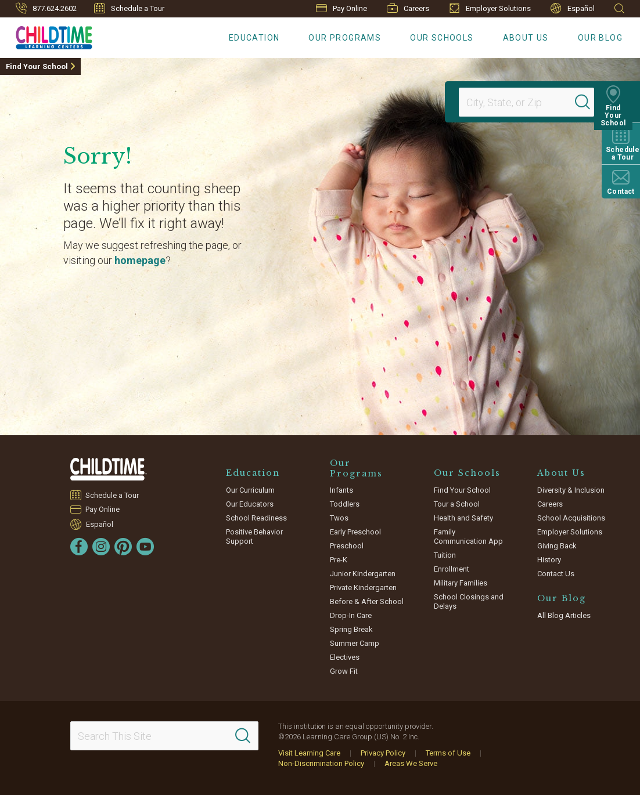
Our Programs (344, 37)
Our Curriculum (250, 490)
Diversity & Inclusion (571, 490)
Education (254, 37)
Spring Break (351, 629)
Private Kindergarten (363, 587)
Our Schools (441, 37)
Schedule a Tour (129, 8)
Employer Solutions (490, 8)
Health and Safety (463, 518)
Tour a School (457, 504)
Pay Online (341, 8)
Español (573, 8)
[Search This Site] (164, 735)
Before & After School (367, 601)
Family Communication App (468, 536)
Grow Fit (344, 671)
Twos (339, 518)
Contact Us (555, 573)
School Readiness (256, 518)
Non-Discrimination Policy (321, 763)
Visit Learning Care (309, 753)
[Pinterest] (123, 546)
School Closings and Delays (469, 601)
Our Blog (600, 37)
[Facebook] (79, 546)
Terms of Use (448, 753)
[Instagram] (101, 546)
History (549, 559)
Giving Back (557, 545)
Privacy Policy (383, 753)
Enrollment (451, 569)
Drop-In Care (351, 615)
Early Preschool (355, 531)
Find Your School (37, 66)
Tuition (445, 555)
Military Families (460, 583)
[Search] (590, 102)
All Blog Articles (564, 615)
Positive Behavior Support (254, 536)
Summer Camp (354, 643)
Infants (341, 490)
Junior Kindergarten (362, 573)
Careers (408, 8)
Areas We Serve (410, 763)
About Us (526, 37)
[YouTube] (145, 546)
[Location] (521, 102)
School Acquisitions (571, 518)
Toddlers (344, 504)
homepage (140, 260)
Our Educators (250, 504)
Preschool (347, 545)
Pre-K (338, 559)
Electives (344, 657)
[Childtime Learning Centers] (46, 35)
